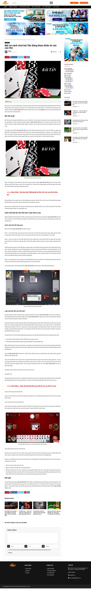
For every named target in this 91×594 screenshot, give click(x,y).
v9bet (69, 90)
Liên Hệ (28, 586)
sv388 (68, 93)
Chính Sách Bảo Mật (22, 586)
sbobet (69, 91)
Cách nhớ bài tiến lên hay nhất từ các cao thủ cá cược (38, 386)
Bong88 (71, 70)
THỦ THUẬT (56, 7)
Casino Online (28, 568)
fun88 (69, 83)
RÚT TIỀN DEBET (47, 7)
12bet (69, 75)
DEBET (5, 7)
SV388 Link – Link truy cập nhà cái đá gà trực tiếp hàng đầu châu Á (25, 513)
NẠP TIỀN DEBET (36, 7)
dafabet (70, 73)
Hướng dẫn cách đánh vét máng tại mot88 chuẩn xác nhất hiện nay (80, 139)
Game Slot (27, 570)
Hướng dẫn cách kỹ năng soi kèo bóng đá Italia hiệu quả (39, 513)
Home (6, 39)
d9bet (70, 78)
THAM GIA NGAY (84, 2)
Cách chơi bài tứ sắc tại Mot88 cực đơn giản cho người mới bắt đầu (54, 513)
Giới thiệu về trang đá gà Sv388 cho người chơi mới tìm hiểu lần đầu (10, 513)
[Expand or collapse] (59, 102)
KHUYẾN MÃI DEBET (25, 7)
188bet (71, 86)
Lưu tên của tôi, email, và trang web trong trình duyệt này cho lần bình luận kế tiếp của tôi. (30, 549)
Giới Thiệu (15, 586)
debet (9, 51)
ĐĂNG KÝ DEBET (13, 7)
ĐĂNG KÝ (74, 2)
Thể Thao (27, 572)
